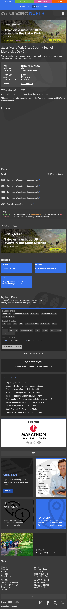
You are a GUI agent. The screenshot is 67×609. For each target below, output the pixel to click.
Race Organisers (41, 574)
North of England (21, 314)
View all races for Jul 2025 (14, 90)
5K (4, 324)
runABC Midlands (41, 585)
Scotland (24, 2)
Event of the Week (42, 576)
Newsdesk (5, 569)
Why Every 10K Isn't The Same (18, 383)
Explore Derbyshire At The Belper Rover (21, 406)
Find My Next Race (12, 347)
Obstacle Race (8, 333)
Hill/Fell (13, 331)
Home (4, 567)
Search (4, 589)
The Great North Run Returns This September (24, 412)
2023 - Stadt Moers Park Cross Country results (20, 192)
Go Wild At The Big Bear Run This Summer (23, 392)
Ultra (54, 324)
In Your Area (39, 571)
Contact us (6, 587)
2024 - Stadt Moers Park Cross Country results (20, 186)
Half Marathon (32, 324)
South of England (49, 314)
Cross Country (26, 331)
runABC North (40, 582)
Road (5, 331)
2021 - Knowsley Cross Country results (16, 204)
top (33, 453)
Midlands (42, 2)
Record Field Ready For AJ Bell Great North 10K (25, 402)
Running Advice (40, 569)
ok (34, 7)
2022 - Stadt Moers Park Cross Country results (20, 198)
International (8, 317)
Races (4, 571)
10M (21, 324)
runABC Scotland (41, 580)
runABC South (40, 587)
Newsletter (6, 576)
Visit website (27, 84)
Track (45, 331)
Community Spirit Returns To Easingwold (22, 389)
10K (15, 324)
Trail (37, 331)
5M (9, 324)
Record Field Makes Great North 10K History (24, 396)
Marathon (45, 324)
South (59, 2)
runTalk (37, 567)
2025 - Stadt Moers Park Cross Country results (20, 180)
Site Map (5, 580)
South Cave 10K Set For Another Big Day (22, 409)
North (7, 2)
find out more (41, 6)
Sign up (8, 491)
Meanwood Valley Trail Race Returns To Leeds (24, 386)
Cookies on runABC (9, 585)
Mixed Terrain (55, 331)
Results (4, 574)
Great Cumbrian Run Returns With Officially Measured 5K (29, 399)
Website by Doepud (9, 606)
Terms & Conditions (10, 582)
